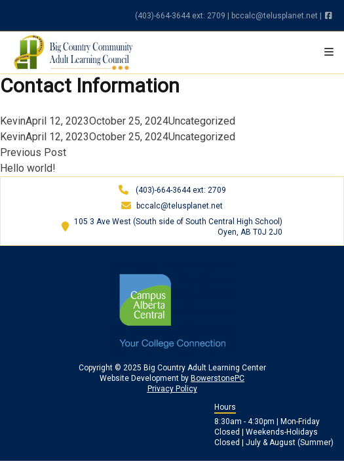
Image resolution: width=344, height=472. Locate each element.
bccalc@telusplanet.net (274, 15)
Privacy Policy (172, 388)
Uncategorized (201, 121)
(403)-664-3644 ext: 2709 (180, 15)
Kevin (13, 121)
